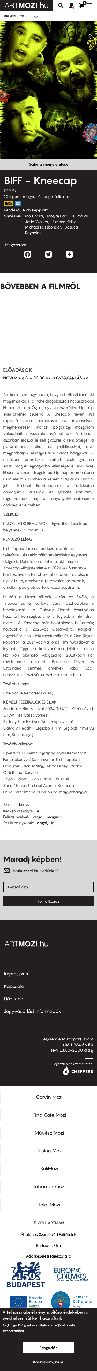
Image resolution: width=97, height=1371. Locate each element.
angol (38, 816)
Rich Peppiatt (35, 210)
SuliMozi (49, 1168)
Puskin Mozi (49, 1150)
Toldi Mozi (49, 1204)
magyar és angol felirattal (46, 196)
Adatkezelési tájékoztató (48, 1256)
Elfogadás (49, 1347)
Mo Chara (34, 215)
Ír (52, 822)
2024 (10, 190)
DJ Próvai (79, 215)
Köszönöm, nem (48, 1362)
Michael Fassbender (43, 227)
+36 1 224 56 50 (77, 1044)
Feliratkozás (48, 901)
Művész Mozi (49, 1133)
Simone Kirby (64, 221)
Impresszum (17, 974)
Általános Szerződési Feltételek (48, 1234)
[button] (74, 5)
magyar (54, 816)
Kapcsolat (15, 986)
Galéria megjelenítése (48, 164)
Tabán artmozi (49, 1186)
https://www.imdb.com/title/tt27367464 (8, 203)
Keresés (60, 5)
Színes (24, 804)
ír (38, 810)
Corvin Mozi (49, 1097)
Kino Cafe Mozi (49, 1115)
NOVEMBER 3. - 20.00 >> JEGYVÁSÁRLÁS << (45, 377)
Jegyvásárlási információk (32, 1011)
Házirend (14, 998)
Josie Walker (36, 221)
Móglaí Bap (57, 215)
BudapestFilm (48, 1245)
